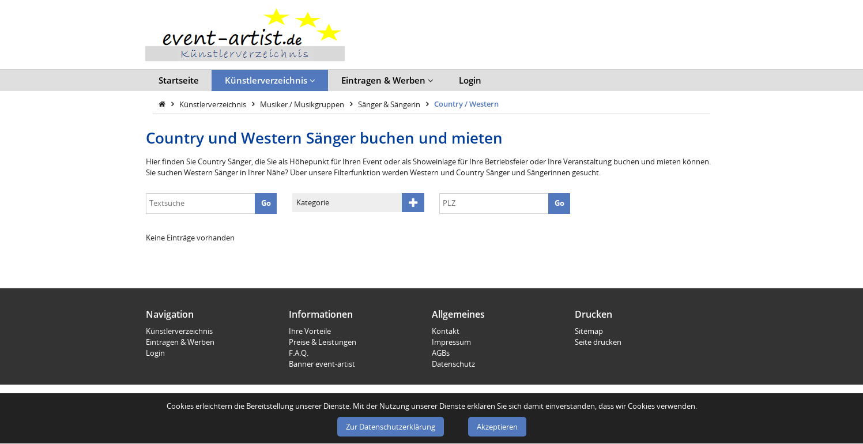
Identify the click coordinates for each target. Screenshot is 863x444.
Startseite (179, 80)
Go (266, 203)
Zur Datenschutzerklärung (390, 427)
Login (470, 80)
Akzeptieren (497, 427)
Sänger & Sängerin (390, 104)
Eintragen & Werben (387, 80)
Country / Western (466, 104)
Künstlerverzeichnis (270, 80)
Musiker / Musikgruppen (303, 104)
